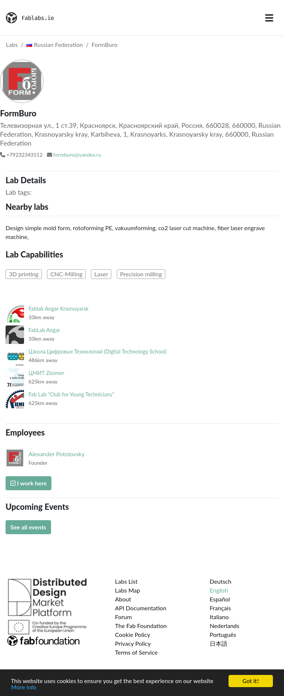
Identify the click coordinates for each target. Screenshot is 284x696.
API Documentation (140, 607)
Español (220, 599)
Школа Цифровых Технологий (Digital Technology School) (97, 351)
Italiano (219, 616)
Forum (123, 616)
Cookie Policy (132, 634)
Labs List (126, 581)
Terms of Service (136, 652)
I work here (28, 483)
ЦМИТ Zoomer (46, 373)
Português (223, 634)
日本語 (218, 643)
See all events (28, 526)
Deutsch (220, 581)
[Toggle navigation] (269, 17)
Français (220, 607)
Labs (12, 44)
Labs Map (127, 590)
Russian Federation (54, 44)
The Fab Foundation (141, 625)
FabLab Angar (44, 330)
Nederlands (224, 625)
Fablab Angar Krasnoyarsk (58, 309)
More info (23, 688)
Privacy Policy (133, 643)
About (123, 599)
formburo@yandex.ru (77, 154)
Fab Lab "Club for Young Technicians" (71, 394)
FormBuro (105, 44)
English (219, 590)
